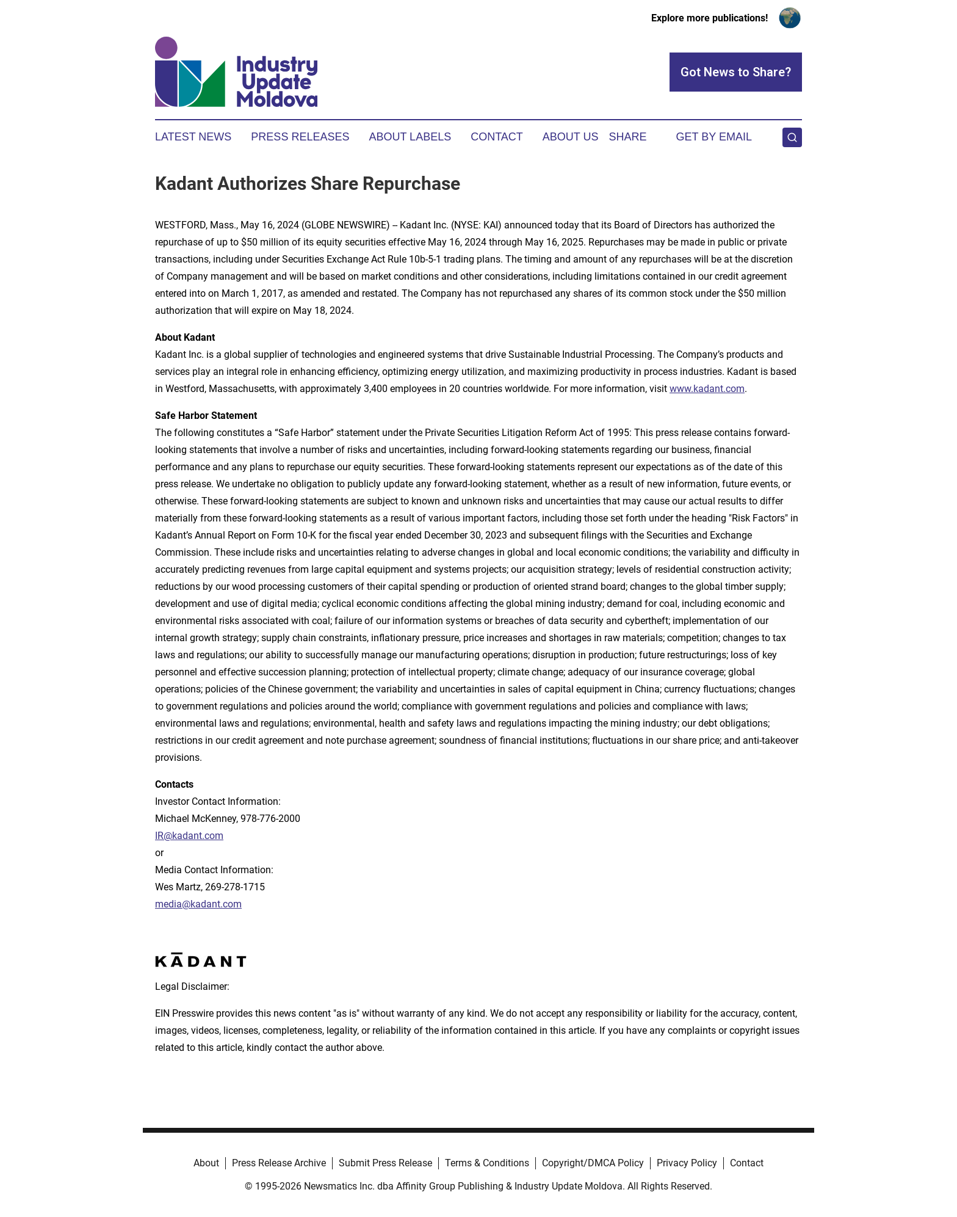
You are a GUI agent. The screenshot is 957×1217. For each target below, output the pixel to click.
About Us (571, 137)
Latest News (193, 137)
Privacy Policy (687, 1163)
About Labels (410, 137)
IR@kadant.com (189, 835)
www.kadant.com (707, 388)
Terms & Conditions (487, 1163)
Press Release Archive (279, 1163)
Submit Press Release (385, 1163)
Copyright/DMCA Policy (593, 1163)
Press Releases (300, 137)
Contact (497, 137)
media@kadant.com (198, 904)
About (206, 1163)
